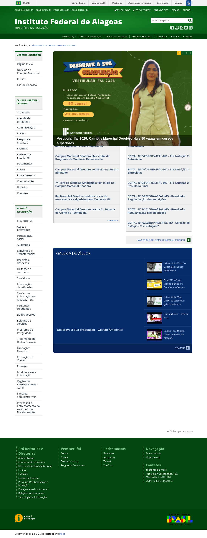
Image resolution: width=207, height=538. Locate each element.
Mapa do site (161, 10)
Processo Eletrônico (142, 36)
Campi (64, 457)
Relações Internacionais (31, 493)
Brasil (26, 3)
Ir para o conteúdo (24, 10)
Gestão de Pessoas (28, 478)
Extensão (23, 474)
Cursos (64, 453)
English (187, 10)
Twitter (186, 28)
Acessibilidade (122, 10)
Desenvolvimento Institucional (35, 466)
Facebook (172, 28)
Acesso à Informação (90, 36)
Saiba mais (112, 220)
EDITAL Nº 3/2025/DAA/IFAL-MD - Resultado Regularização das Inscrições (156, 198)
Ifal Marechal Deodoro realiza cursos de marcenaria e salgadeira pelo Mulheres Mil (82, 198)
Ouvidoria (162, 36)
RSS (191, 28)
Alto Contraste (141, 10)
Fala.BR (175, 36)
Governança (69, 36)
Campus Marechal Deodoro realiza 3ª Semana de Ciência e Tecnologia (85, 211)
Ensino (22, 470)
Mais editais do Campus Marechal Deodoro (161, 240)
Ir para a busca (61, 10)
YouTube (177, 28)
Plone (62, 533)
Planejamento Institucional (33, 489)
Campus (51, 45)
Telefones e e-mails (156, 469)
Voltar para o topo (181, 431)
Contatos (188, 36)
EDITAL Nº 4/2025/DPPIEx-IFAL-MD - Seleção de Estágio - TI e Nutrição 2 (158, 224)
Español (176, 10)
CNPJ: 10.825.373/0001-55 (159, 480)
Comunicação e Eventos (31, 462)
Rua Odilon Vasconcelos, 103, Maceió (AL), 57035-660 (162, 475)
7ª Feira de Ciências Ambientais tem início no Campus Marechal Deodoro (84, 184)
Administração (26, 458)
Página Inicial (38, 45)
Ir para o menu (43, 10)
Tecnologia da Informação (32, 497)
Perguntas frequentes (73, 465)
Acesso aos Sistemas (116, 36)
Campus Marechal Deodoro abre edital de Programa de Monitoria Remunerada (82, 158)
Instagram (181, 28)
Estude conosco (69, 461)
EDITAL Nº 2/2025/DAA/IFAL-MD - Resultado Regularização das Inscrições (156, 211)
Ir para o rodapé (80, 10)
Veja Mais (180, 348)
